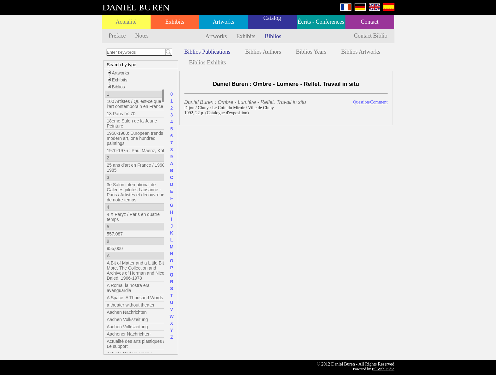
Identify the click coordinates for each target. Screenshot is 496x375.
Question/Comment (370, 102)
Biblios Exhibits (207, 62)
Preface (117, 36)
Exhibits (174, 22)
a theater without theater (131, 304)
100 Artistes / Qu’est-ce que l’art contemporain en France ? (137, 104)
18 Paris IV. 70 (121, 113)
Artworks (223, 22)
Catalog (272, 18)
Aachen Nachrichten (127, 312)
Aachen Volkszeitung (127, 319)
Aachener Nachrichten (129, 333)
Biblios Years (311, 52)
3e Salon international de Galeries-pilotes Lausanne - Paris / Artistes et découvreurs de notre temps (136, 192)
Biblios (273, 36)
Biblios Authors (263, 52)
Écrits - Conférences (321, 22)
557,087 (115, 233)
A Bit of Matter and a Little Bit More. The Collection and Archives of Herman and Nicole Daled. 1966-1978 (137, 270)
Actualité (126, 22)
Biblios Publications (207, 52)
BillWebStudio (383, 369)
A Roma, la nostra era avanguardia (128, 288)
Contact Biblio (371, 36)
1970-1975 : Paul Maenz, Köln (136, 150)
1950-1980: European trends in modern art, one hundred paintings (137, 138)
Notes (141, 36)
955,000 (115, 248)
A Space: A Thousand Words (135, 297)
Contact (370, 22)
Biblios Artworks (361, 52)
